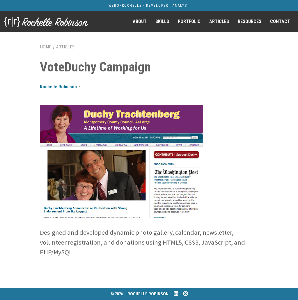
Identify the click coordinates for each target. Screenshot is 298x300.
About (140, 21)
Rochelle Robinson (58, 87)
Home (45, 47)
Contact (280, 21)
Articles (219, 21)
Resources (249, 21)
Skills (162, 21)
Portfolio (189, 21)
